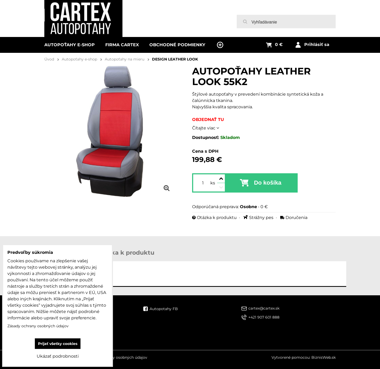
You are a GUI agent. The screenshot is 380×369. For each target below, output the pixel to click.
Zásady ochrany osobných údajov (116, 357)
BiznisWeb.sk (323, 357)
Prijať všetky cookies (57, 343)
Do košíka (267, 182)
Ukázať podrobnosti (58, 356)
